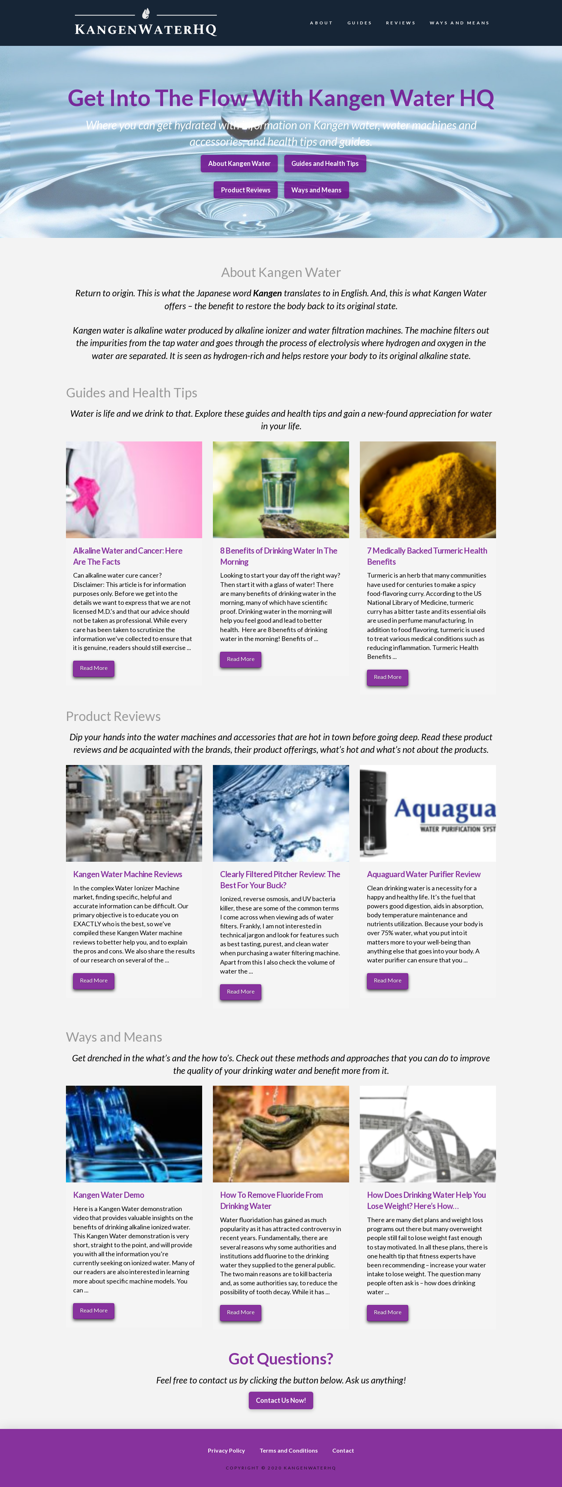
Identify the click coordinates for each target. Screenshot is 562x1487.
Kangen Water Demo (108, 1195)
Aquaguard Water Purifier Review (423, 874)
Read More (94, 667)
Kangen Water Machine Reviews (127, 874)
